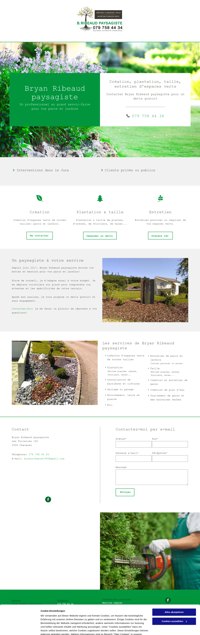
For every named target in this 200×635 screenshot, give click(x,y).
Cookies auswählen (51, 629)
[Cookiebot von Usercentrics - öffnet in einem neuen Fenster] (20, 629)
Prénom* (121, 438)
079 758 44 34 (39, 454)
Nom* (155, 438)
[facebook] (48, 500)
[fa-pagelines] (160, 201)
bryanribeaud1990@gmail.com (44, 458)
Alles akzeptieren (174, 594)
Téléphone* (159, 453)
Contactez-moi (22, 308)
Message (121, 467)
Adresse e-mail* (127, 453)
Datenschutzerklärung (54, 620)
